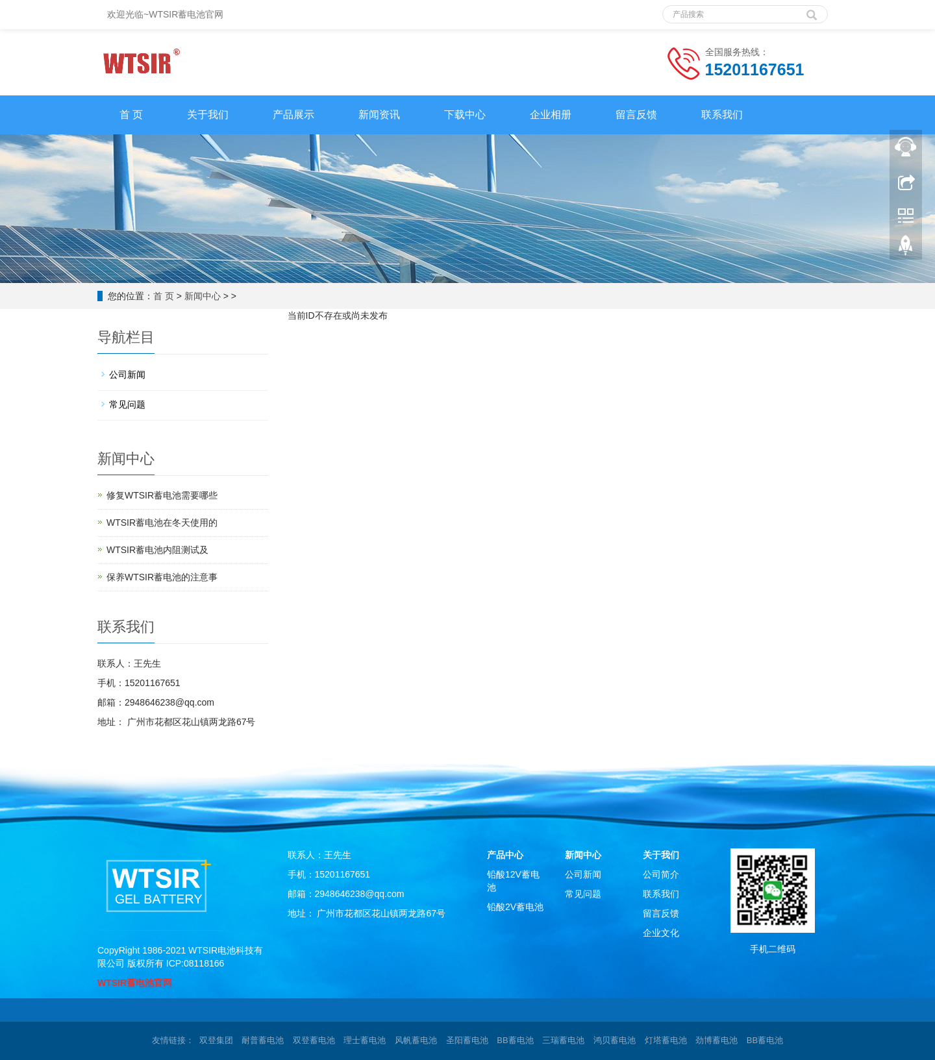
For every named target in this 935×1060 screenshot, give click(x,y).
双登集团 (216, 1040)
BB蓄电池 (515, 1040)
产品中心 (505, 855)
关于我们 (208, 114)
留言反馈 (636, 114)
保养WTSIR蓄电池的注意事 (162, 577)
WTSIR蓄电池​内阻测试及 (157, 550)
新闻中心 (202, 296)
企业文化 (661, 933)
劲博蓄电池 (716, 1040)
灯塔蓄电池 (666, 1040)
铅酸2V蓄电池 (515, 907)
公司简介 (661, 874)
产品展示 (293, 114)
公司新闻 (127, 374)
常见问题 (127, 404)
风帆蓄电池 (416, 1040)
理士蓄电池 (364, 1040)
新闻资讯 (379, 114)
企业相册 (550, 114)
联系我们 (722, 114)
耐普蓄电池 (263, 1040)
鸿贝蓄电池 (614, 1040)
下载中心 (465, 114)
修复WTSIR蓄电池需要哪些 (162, 495)
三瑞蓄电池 (563, 1040)
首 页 (131, 114)
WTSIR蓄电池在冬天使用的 (162, 522)
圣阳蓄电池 (467, 1040)
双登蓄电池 (314, 1040)
